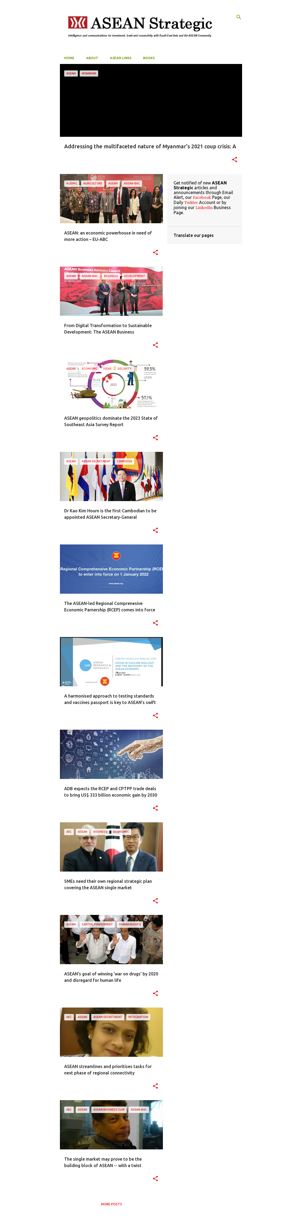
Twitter (191, 202)
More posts (111, 1204)
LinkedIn (204, 207)
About (92, 58)
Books (149, 58)
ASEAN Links (120, 58)
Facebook (202, 197)
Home (69, 58)
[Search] (239, 17)
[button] (234, 160)
